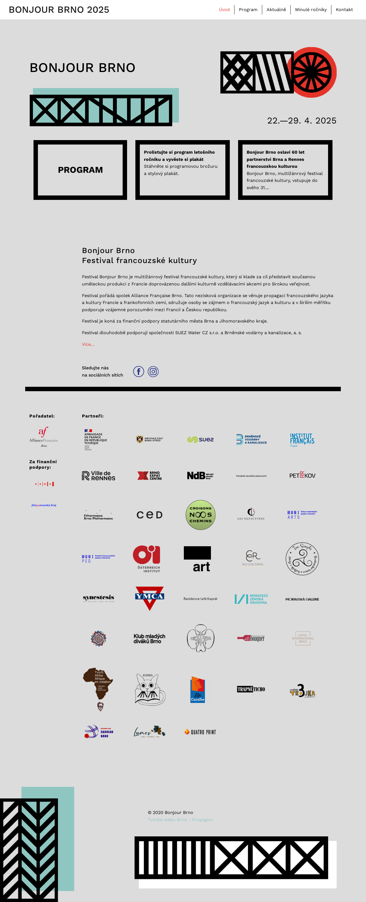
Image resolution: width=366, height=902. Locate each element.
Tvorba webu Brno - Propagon (180, 819)
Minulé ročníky (311, 9)
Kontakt (344, 9)
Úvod (224, 9)
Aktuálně (276, 9)
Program (248, 9)
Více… (88, 344)
